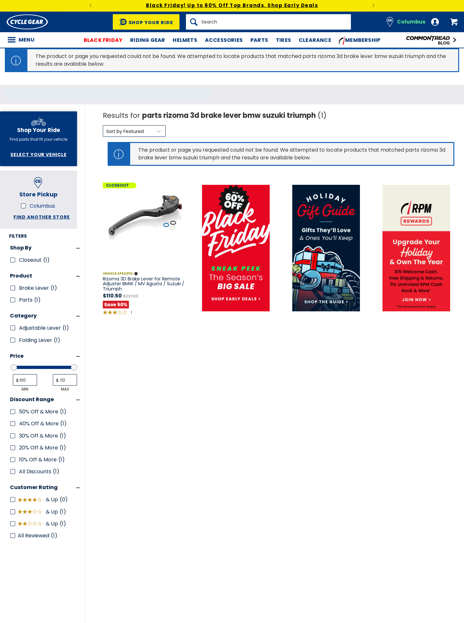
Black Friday (103, 40)
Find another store (42, 217)
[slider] (14, 367)
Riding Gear (147, 40)
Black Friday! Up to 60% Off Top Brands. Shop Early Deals (232, 5)
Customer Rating (34, 487)
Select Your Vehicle (38, 154)
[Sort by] (134, 131)
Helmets (185, 40)
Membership (360, 40)
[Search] (268, 22)
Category (23, 315)
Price (17, 356)
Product (21, 275)
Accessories (224, 40)
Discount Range (32, 399)
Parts (259, 40)
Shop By (21, 247)
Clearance (315, 40)
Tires (283, 40)
